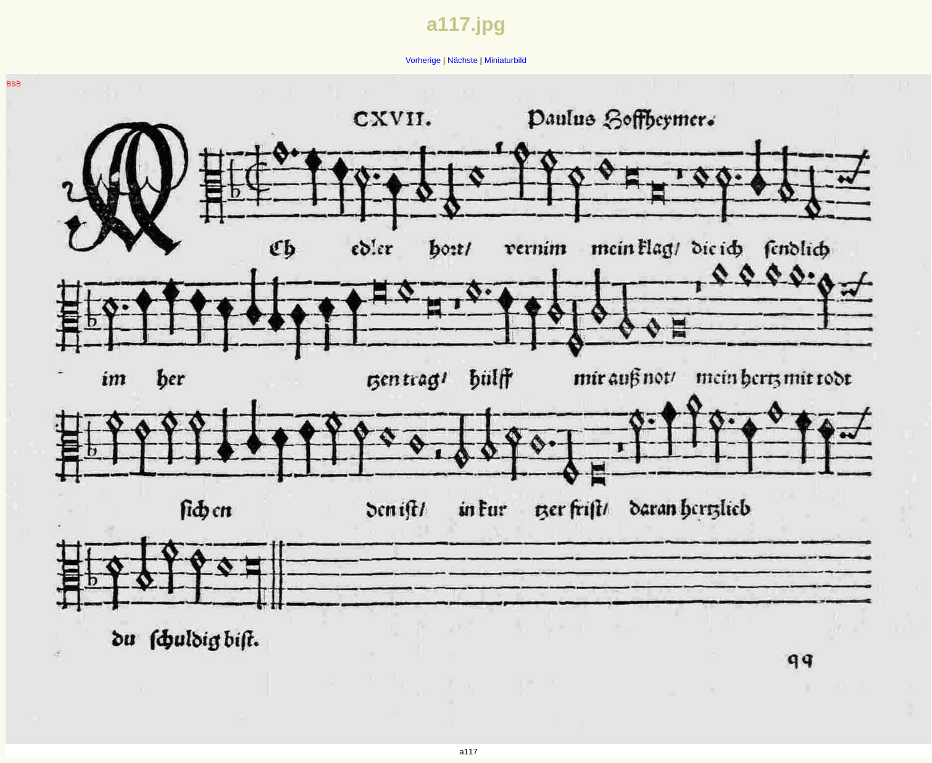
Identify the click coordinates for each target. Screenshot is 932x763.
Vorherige (423, 60)
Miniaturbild (505, 60)
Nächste (462, 60)
